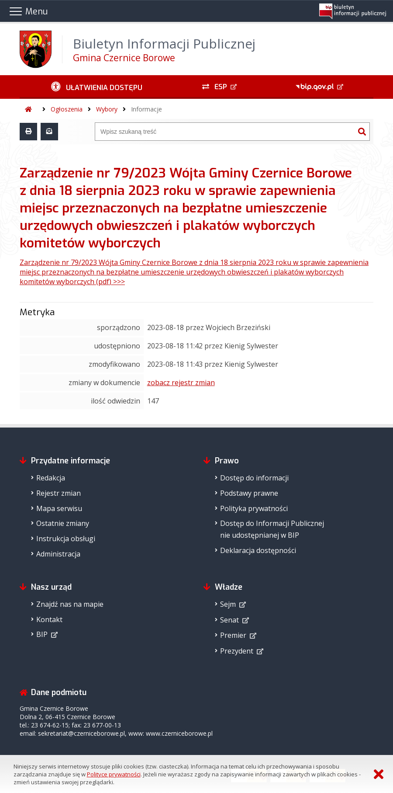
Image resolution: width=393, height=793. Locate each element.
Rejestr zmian (58, 493)
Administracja (58, 554)
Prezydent (236, 651)
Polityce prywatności (114, 774)
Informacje (146, 109)
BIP (42, 634)
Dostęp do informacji (254, 478)
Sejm (228, 604)
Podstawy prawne (249, 493)
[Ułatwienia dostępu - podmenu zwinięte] (96, 87)
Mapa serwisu (59, 508)
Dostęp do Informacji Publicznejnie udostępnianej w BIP (272, 529)
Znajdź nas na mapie (69, 604)
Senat (229, 620)
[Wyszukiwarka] (225, 131)
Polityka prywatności (254, 508)
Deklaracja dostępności (258, 550)
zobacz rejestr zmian (181, 382)
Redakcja (50, 478)
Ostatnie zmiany (62, 523)
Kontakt (49, 619)
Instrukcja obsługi (65, 538)
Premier (233, 635)
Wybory (106, 109)
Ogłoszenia (67, 109)
